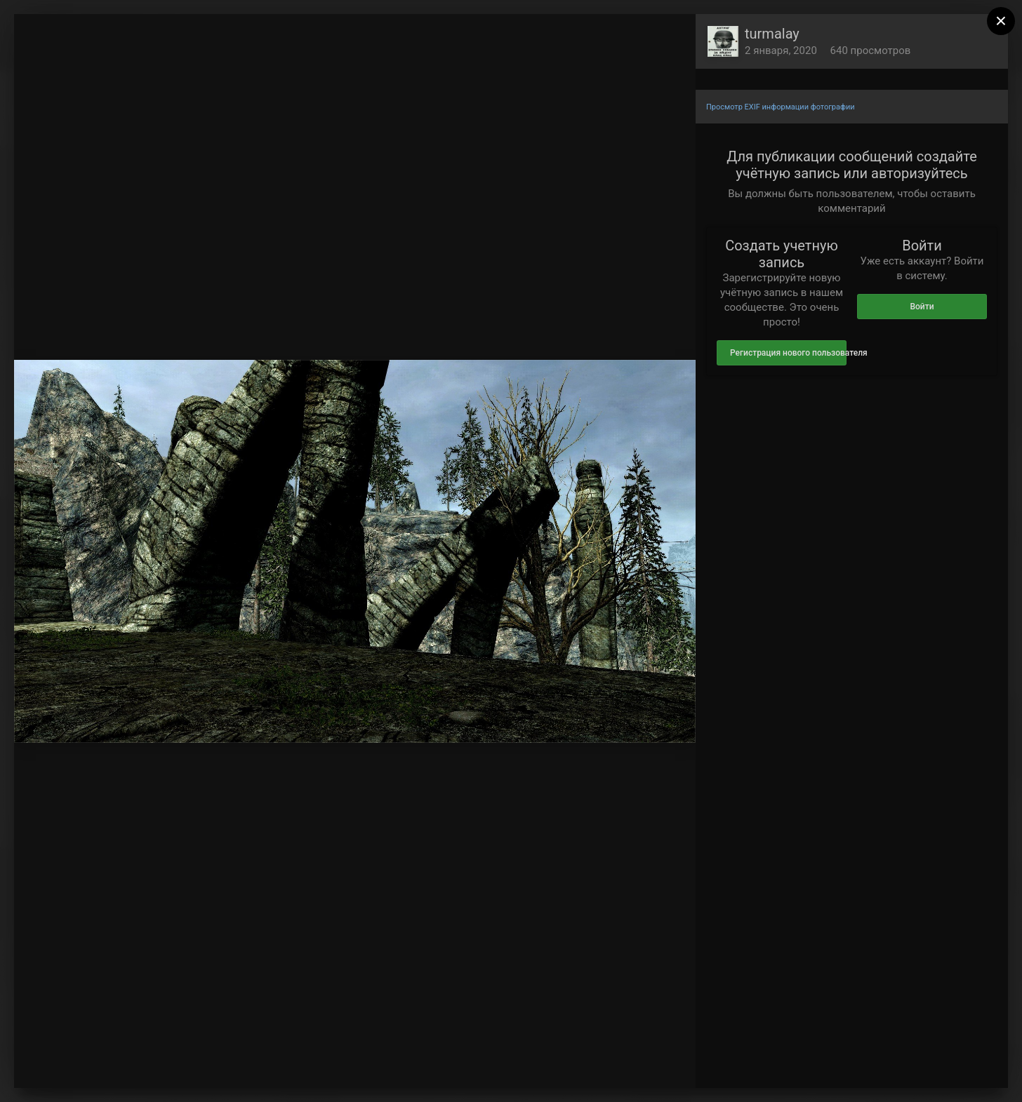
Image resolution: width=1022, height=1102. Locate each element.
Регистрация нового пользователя (788, 353)
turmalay (772, 33)
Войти (922, 306)
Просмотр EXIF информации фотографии (780, 107)
